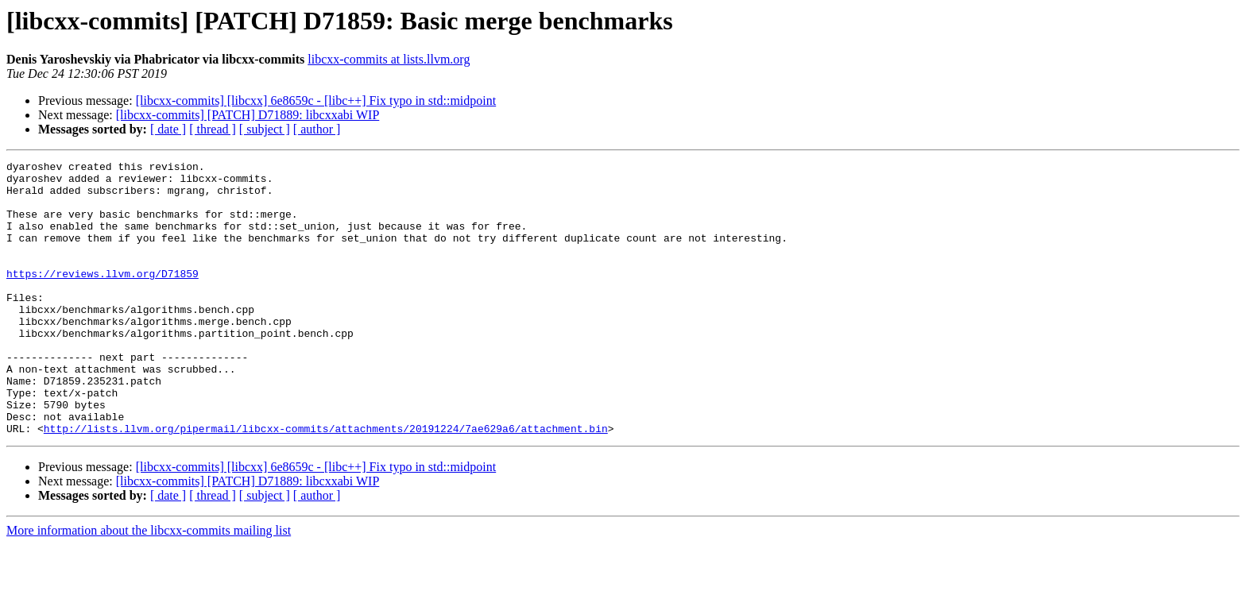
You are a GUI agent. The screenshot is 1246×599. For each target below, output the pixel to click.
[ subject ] (264, 129)
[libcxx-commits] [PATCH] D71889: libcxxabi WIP (248, 115)
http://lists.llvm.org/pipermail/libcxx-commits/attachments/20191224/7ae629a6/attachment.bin (326, 483)
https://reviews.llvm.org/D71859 (102, 297)
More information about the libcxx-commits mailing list (148, 585)
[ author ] (317, 129)
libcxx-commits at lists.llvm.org (389, 59)
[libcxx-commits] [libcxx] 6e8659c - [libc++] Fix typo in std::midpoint (316, 100)
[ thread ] (212, 129)
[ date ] (168, 129)
